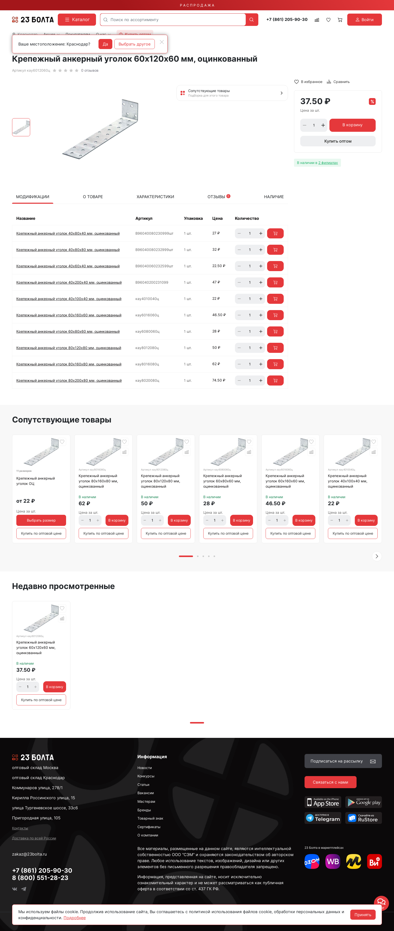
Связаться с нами (330, 782)
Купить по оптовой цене (41, 533)
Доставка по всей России (34, 838)
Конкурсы (146, 776)
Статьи (143, 784)
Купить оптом (338, 141)
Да (105, 44)
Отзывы (219, 196)
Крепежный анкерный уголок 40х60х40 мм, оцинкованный (68, 266)
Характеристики (155, 196)
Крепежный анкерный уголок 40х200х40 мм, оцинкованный (69, 282)
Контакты (20, 828)
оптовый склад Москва (35, 767)
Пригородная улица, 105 (36, 817)
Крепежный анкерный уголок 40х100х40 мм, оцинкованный (68, 299)
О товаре (93, 196)
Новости (144, 768)
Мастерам (146, 801)
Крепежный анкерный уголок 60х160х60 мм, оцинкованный (68, 315)
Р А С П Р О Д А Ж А (197, 5)
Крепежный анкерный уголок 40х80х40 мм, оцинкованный (68, 233)
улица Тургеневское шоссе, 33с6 (45, 807)
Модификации (32, 196)
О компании (147, 835)
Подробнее (75, 917)
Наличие (274, 196)
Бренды (144, 810)
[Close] (162, 42)
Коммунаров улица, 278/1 (37, 787)
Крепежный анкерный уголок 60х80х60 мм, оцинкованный (68, 331)
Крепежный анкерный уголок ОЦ (35, 481)
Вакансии (145, 793)
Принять (363, 914)
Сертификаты (149, 827)
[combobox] (173, 20)
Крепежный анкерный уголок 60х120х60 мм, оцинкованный (36, 647)
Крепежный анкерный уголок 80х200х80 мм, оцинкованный (69, 380)
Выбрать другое (135, 44)
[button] (377, 556)
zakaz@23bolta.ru (29, 854)
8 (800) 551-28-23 (40, 877)
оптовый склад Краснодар (38, 777)
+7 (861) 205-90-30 (287, 19)
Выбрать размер (41, 520)
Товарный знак (150, 818)
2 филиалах (328, 162)
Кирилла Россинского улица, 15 (43, 797)
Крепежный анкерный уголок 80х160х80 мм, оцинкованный (68, 364)
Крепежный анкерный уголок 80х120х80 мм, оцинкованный (68, 348)
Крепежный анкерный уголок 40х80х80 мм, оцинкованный (68, 249)
